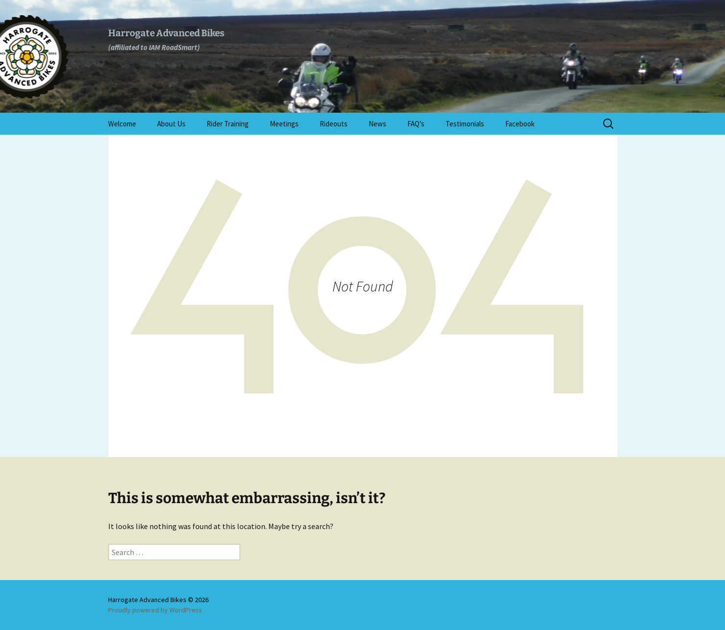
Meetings (284, 123)
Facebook (520, 123)
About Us (171, 123)
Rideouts (334, 123)
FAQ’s (415, 123)
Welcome (122, 123)
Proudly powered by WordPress (155, 610)
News (377, 123)
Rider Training (228, 123)
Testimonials (464, 123)
